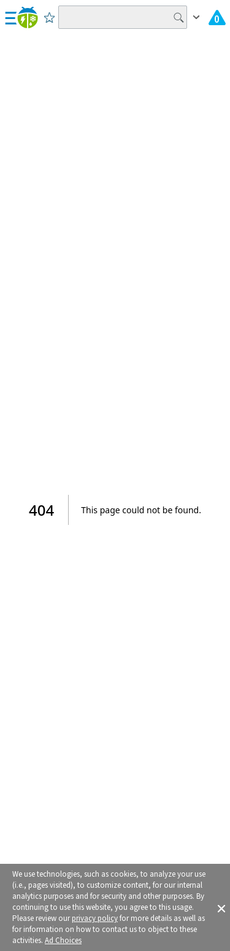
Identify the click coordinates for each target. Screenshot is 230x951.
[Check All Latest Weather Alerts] (217, 17)
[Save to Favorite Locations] (49, 17)
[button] (221, 907)
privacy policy (95, 918)
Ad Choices (63, 940)
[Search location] (122, 17)
